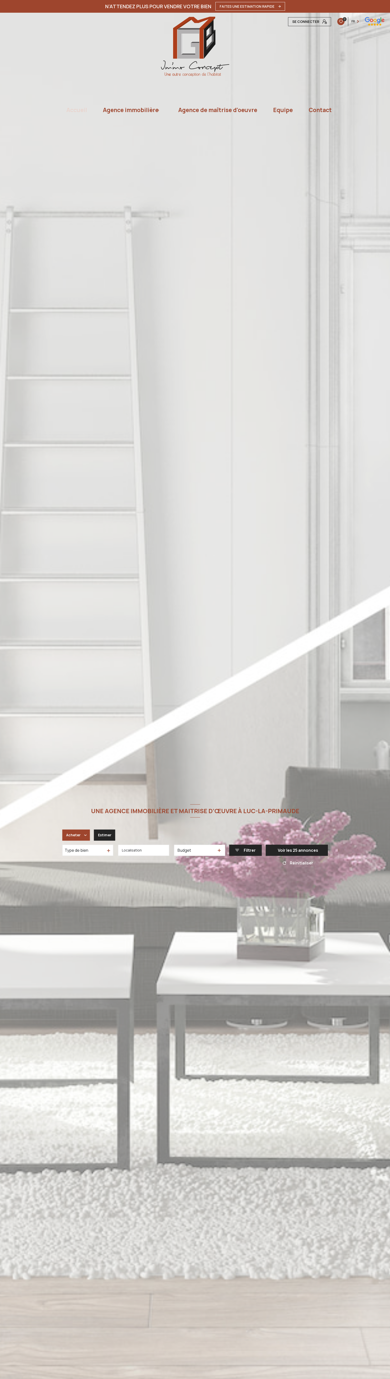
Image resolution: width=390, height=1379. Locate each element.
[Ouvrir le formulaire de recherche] (245, 850)
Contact (320, 110)
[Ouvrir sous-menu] (161, 110)
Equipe (283, 110)
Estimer (106, 835)
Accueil (76, 110)
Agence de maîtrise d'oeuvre (217, 110)
